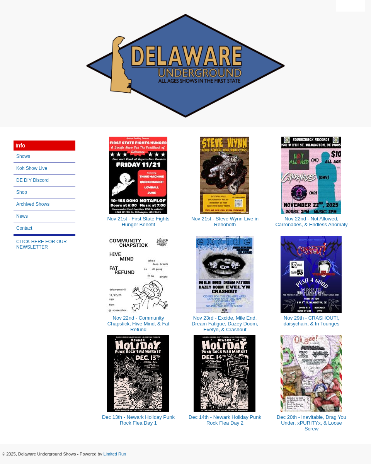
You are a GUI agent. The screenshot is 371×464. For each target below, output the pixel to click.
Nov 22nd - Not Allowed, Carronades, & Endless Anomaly (311, 221)
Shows (23, 156)
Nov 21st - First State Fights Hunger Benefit (138, 221)
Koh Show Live (31, 168)
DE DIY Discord (32, 180)
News (22, 216)
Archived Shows (32, 204)
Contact (24, 228)
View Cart (350, 5)
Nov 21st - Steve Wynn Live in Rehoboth (225, 221)
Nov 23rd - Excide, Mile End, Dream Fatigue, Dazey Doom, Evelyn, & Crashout (225, 323)
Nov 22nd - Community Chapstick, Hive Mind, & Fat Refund (138, 323)
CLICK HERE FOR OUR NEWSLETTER (41, 244)
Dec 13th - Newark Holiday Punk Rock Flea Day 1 (138, 420)
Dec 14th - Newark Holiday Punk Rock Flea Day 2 (225, 420)
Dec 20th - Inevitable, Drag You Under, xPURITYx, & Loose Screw (311, 423)
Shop (21, 192)
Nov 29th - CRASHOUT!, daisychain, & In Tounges (311, 321)
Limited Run (114, 454)
